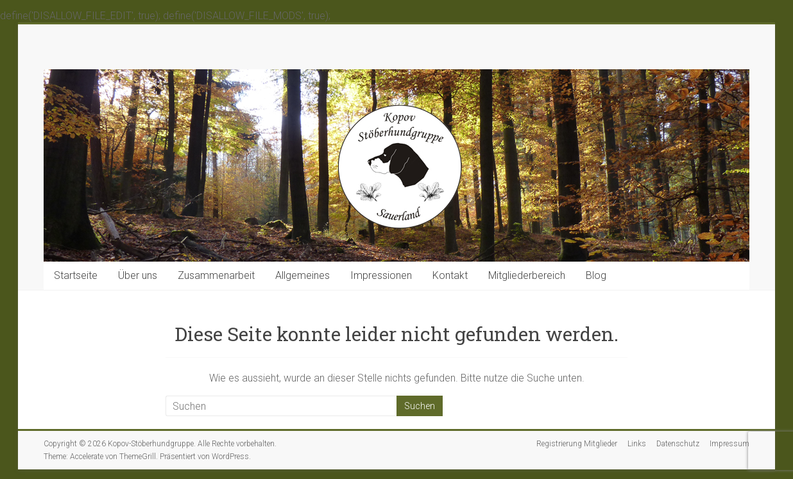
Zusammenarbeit (216, 275)
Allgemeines (302, 275)
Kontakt (450, 275)
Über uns (137, 275)
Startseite (76, 275)
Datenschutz (677, 443)
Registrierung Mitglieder (576, 443)
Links (636, 443)
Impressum (729, 443)
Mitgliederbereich (526, 275)
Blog (596, 275)
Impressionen (381, 275)
